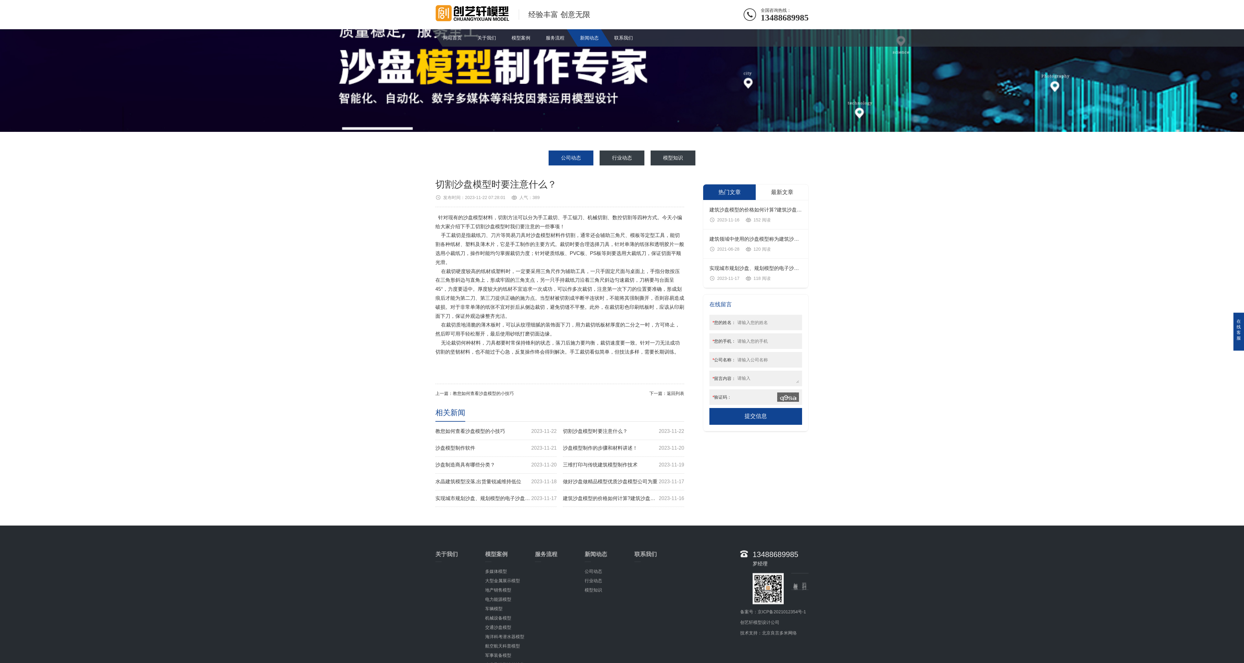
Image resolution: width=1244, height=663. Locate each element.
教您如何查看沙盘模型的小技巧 (483, 393)
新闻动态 (589, 37)
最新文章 (782, 192)
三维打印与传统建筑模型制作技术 (623, 465)
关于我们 (486, 37)
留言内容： (724, 378)
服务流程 (555, 37)
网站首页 (452, 37)
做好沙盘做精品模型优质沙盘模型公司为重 (623, 481)
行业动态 (622, 157)
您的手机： (724, 341)
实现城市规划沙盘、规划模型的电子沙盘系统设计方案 (496, 498)
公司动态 (571, 157)
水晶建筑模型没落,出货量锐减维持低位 (496, 481)
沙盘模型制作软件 (496, 448)
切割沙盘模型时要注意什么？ (623, 431)
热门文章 (729, 192)
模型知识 (673, 157)
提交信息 (756, 416)
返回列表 (675, 393)
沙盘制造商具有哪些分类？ (496, 465)
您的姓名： (724, 322)
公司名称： (724, 359)
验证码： (722, 397)
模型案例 (521, 37)
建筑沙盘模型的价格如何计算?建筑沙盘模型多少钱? (623, 498)
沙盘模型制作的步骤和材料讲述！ (623, 448)
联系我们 (623, 37)
